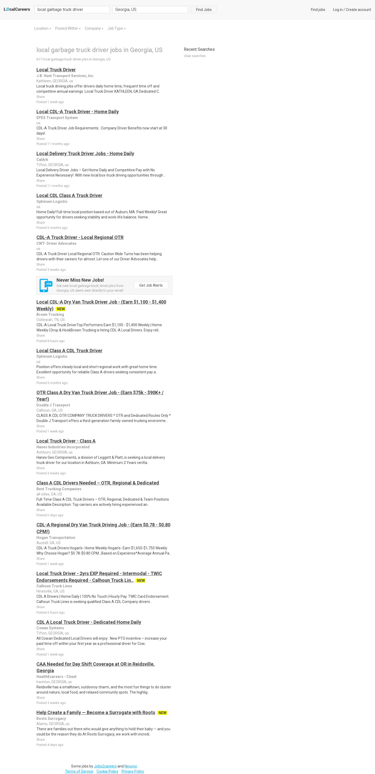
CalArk (42, 160)
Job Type (116, 28)
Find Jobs (204, 10)
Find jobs (318, 10)
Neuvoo (130, 766)
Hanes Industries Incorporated (63, 447)
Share (40, 97)
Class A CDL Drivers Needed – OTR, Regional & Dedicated (97, 483)
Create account (358, 10)
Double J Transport (53, 405)
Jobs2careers (105, 766)
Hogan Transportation (55, 538)
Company (93, 28)
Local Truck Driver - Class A (66, 441)
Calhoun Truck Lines (54, 586)
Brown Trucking (50, 314)
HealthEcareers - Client (56, 677)
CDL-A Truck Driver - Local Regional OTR (79, 237)
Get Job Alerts (151, 285)
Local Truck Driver (56, 69)
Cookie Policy (107, 771)
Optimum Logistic (51, 201)
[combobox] (150, 9)
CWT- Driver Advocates (56, 243)
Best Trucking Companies (59, 489)
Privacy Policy (133, 771)
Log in (338, 10)
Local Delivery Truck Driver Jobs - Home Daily (85, 153)
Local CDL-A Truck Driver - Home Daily (77, 111)
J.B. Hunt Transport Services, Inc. (65, 76)
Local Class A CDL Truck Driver (69, 350)
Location (41, 28)
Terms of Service (79, 771)
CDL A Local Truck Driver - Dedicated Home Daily (88, 622)
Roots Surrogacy (51, 718)
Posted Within (67, 28)
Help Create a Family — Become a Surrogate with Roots (95, 712)
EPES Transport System (57, 118)
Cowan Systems (50, 628)
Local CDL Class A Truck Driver (69, 195)
